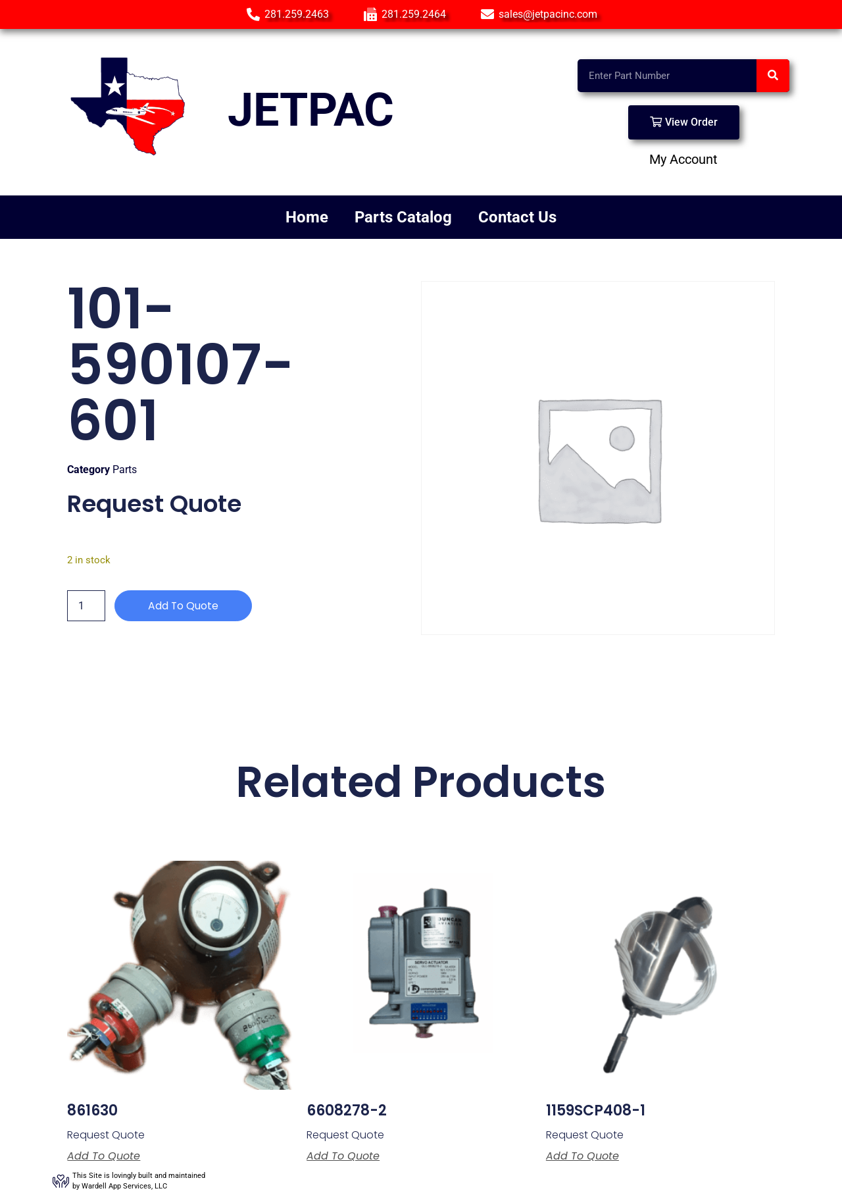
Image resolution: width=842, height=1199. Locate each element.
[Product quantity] (86, 606)
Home (306, 217)
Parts (124, 469)
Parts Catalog (403, 217)
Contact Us (517, 217)
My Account (683, 159)
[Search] (772, 75)
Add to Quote (183, 605)
